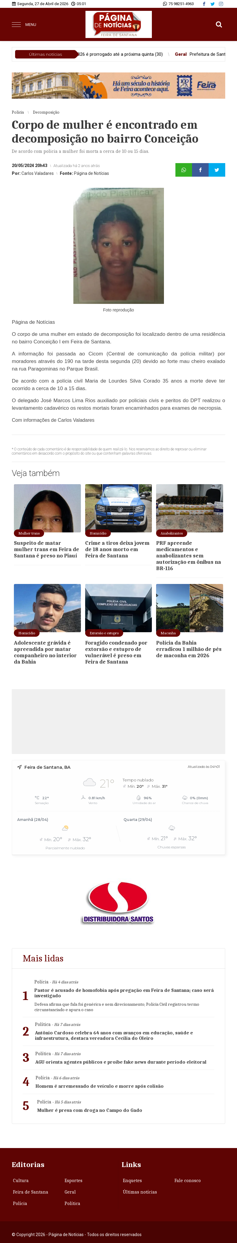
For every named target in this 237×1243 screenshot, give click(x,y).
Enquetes (132, 1180)
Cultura (21, 1180)
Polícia (20, 1203)
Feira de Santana (30, 1192)
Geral (70, 1192)
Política (72, 1203)
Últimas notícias (140, 1192)
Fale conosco (188, 1180)
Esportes (73, 1180)
